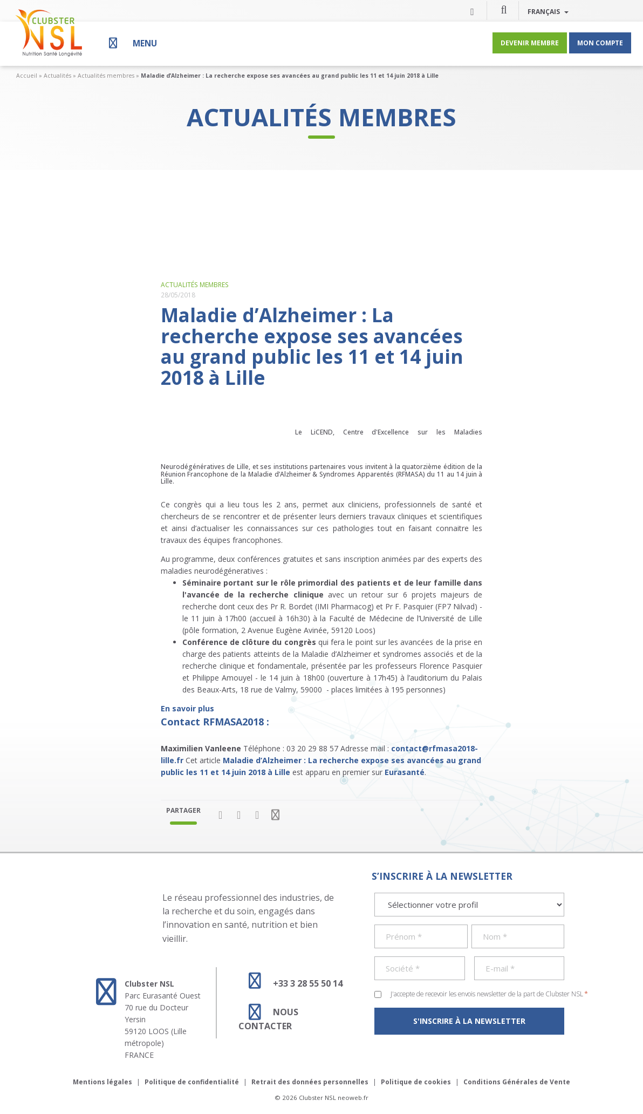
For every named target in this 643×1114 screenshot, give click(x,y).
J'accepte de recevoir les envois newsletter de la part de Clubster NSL (489, 993)
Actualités (57, 75)
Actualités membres (106, 75)
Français (548, 11)
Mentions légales (102, 1081)
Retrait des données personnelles (309, 1081)
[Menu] (131, 43)
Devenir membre (530, 42)
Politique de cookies (416, 1081)
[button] (504, 9)
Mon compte (600, 42)
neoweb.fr (353, 1097)
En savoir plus (187, 708)
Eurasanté (405, 772)
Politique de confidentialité (192, 1081)
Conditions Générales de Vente (516, 1081)
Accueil (26, 75)
